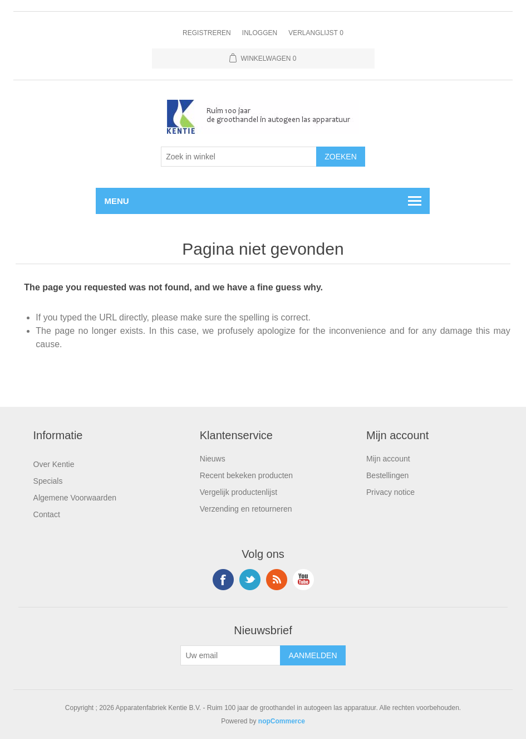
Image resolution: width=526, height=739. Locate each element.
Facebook (223, 579)
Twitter (249, 579)
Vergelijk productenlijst (238, 492)
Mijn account (388, 458)
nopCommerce (281, 721)
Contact (46, 514)
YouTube (303, 579)
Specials (48, 481)
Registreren (207, 33)
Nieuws (212, 458)
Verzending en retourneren (246, 508)
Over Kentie (54, 464)
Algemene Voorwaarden (74, 497)
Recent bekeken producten (246, 475)
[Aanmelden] (230, 655)
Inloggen (259, 33)
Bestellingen (387, 475)
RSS (276, 579)
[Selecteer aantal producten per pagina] (239, 157)
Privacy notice (390, 492)
